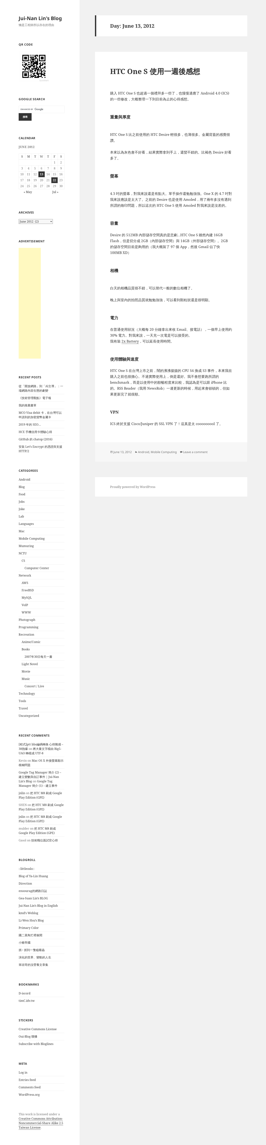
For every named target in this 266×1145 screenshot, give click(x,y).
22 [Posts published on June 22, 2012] (54, 180)
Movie (26, 671)
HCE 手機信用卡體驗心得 (35, 432)
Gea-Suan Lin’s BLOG (33, 898)
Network (25, 575)
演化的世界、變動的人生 (35, 957)
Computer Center (37, 568)
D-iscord (24, 993)
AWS (25, 583)
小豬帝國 (24, 943)
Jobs (22, 502)
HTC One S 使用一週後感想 (155, 71)
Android (24, 479)
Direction (25, 883)
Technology (27, 694)
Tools (22, 701)
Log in (23, 1072)
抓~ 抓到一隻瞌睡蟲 (32, 950)
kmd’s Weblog (28, 913)
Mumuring (26, 546)
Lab (21, 516)
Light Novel (30, 664)
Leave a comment (195, 452)
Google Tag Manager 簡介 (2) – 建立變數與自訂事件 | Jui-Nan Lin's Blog (40, 776)
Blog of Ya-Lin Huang (33, 876)
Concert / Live (34, 686)
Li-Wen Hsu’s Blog (31, 920)
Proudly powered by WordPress (132, 487)
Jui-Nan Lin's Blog (40, 18)
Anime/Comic (31, 642)
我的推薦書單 (27, 405)
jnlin (22, 793)
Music (26, 679)
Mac (22, 531)
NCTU (23, 553)
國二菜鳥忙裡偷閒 (30, 935)
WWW (26, 612)
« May (28, 192)
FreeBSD (28, 590)
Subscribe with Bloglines (36, 1044)
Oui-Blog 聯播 (28, 1036)
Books (26, 649)
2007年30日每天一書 (38, 657)
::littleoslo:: (27, 869)
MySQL (27, 598)
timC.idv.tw (27, 1001)
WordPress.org (29, 1095)
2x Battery (130, 341)
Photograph (27, 620)
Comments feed (30, 1087)
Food (22, 494)
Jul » (55, 192)
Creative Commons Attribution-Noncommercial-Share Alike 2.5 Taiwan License (41, 1123)
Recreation (26, 634)
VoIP (25, 605)
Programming (28, 627)
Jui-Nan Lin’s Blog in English (38, 906)
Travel (23, 708)
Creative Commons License (38, 1029)
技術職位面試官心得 (44, 840)
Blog (22, 487)
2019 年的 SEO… (30, 424)
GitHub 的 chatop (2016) (35, 439)
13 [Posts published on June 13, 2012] (41, 174)
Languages (26, 524)
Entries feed (27, 1080)
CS (23, 561)
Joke (22, 509)
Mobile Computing (32, 539)
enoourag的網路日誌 (33, 891)
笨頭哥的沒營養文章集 (33, 965)
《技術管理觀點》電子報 (35, 398)
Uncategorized (29, 716)
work (29, 1114)
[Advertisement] (30, 303)
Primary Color (29, 928)
